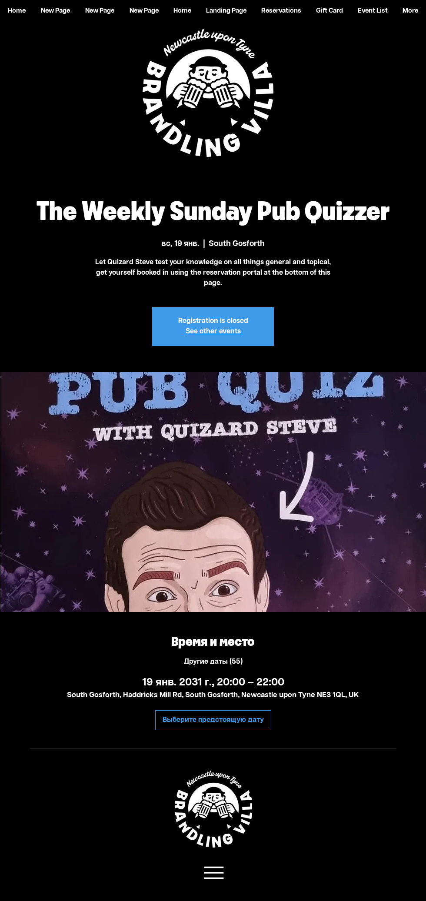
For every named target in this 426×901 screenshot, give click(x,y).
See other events (213, 331)
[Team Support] (213, 872)
